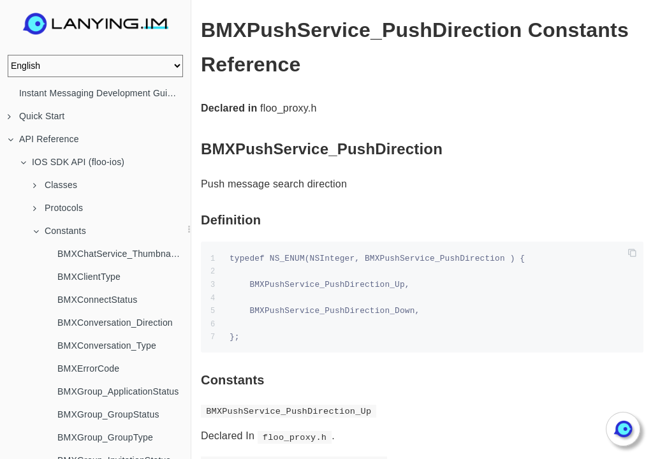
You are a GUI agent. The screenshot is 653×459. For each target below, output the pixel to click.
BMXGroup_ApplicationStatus (118, 391)
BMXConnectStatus (97, 300)
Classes (55, 185)
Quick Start (36, 116)
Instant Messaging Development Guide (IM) (105, 93)
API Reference (43, 139)
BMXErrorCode (88, 368)
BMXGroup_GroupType (105, 437)
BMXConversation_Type (106, 345)
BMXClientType (89, 277)
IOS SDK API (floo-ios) (72, 162)
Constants (59, 231)
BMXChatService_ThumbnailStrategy (124, 254)
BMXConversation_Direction (115, 322)
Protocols (58, 208)
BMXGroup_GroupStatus (108, 414)
